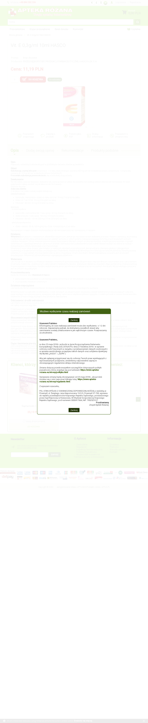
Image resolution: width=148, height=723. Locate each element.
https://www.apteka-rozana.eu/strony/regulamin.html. (67, 380)
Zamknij (74, 320)
